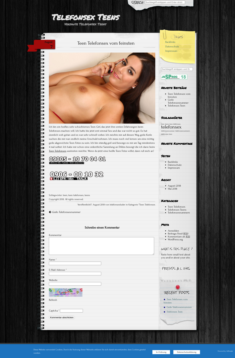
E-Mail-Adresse (58, 269)
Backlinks (170, 41)
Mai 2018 (172, 188)
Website (53, 280)
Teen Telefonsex (57, 150)
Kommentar (55, 235)
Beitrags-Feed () (178, 233)
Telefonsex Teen (176, 105)
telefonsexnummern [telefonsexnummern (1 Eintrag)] (182, 131)
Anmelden (173, 230)
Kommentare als (179, 236)
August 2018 (174, 185)
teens (87, 195)
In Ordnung (161, 352)
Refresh (53, 299)
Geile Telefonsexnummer (64, 212)
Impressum (171, 50)
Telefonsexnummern (179, 212)
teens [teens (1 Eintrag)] (167, 124)
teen (65, 195)
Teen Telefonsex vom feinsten (179, 95)
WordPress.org (175, 239)
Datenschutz (172, 46)
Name (53, 259)
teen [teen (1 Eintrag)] (162, 124)
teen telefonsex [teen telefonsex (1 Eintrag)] (175, 124)
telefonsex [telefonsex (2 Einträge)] (171, 127)
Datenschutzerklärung (186, 352)
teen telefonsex (76, 195)
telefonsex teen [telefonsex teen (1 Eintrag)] (166, 134)
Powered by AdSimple (225, 351)
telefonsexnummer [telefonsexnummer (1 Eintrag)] (168, 131)
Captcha (53, 310)
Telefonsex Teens (177, 209)
